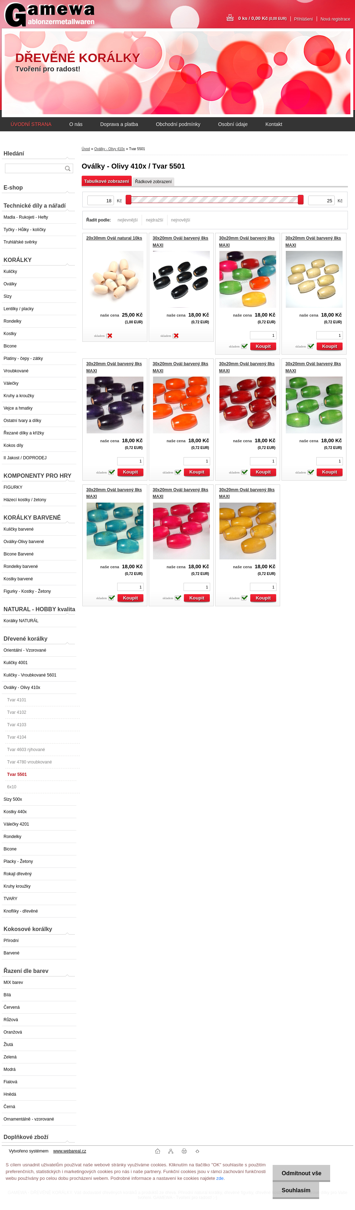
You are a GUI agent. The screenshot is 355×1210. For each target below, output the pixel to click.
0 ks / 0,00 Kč (262, 18)
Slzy (8, 296)
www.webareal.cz (69, 1151)
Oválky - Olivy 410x (22, 687)
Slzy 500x (13, 799)
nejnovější (180, 220)
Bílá (7, 994)
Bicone (10, 346)
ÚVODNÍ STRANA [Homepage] (31, 124)
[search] (67, 168)
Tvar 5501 (17, 774)
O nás (75, 124)
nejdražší (154, 220)
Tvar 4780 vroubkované (29, 762)
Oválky (10, 283)
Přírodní (11, 940)
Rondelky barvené (21, 566)
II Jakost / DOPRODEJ (25, 457)
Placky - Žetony (18, 861)
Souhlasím (296, 1190)
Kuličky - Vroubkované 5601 (30, 675)
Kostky (10, 333)
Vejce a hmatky (18, 408)
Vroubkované (16, 370)
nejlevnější (128, 220)
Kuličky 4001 (16, 662)
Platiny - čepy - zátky (23, 358)
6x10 (11, 786)
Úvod (86, 149)
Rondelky (12, 321)
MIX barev (13, 982)
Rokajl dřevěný (18, 873)
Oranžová (13, 1032)
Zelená (10, 1057)
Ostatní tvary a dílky (22, 420)
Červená (12, 1007)
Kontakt (274, 124)
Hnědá (10, 1094)
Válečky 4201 (16, 824)
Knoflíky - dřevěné (21, 911)
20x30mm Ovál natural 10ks (114, 238)
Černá (9, 1106)
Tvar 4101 (16, 699)
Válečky (11, 383)
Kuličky (10, 271)
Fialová (10, 1081)
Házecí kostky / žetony (25, 499)
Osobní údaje (232, 124)
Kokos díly (13, 445)
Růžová (11, 1019)
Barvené (12, 953)
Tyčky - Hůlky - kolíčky (25, 229)
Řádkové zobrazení (153, 181)
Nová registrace (335, 19)
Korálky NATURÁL (21, 620)
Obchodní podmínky (178, 124)
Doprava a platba (119, 124)
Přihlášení (303, 19)
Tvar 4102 (16, 712)
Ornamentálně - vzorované (29, 1119)
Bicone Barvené (19, 554)
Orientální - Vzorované (25, 650)
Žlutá (8, 1044)
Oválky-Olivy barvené (24, 541)
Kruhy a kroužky (19, 395)
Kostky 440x (15, 811)
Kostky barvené (18, 578)
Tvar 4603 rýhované (26, 749)
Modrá (10, 1069)
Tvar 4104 (16, 737)
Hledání (14, 153)
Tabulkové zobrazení (106, 181)
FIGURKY (13, 487)
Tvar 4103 (16, 724)
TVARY (10, 898)
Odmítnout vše (301, 1173)
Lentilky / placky (19, 308)
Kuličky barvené (19, 529)
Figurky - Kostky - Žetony (27, 591)
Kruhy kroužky (17, 886)
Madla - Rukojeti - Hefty (26, 217)
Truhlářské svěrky (20, 242)
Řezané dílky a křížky (24, 433)
